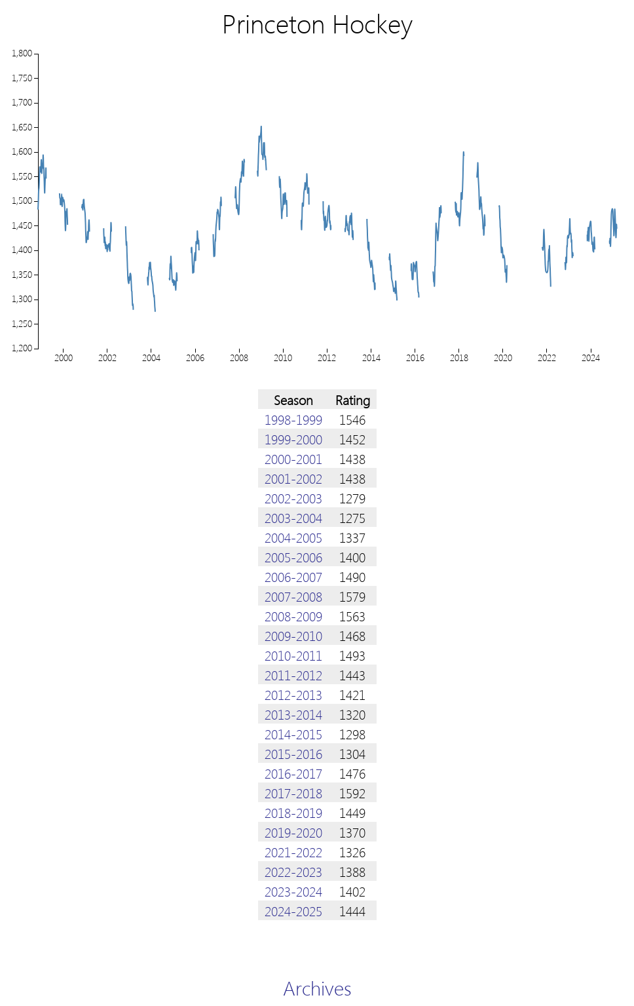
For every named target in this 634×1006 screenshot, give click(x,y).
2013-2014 (293, 714)
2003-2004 (293, 517)
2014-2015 (293, 733)
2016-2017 (293, 773)
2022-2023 (293, 871)
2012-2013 (293, 694)
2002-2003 (293, 497)
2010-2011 (293, 655)
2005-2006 (293, 556)
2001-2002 (293, 478)
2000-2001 (293, 458)
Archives (317, 987)
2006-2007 (293, 576)
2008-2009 (293, 615)
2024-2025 (293, 910)
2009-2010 (293, 635)
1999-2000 (293, 438)
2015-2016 (293, 753)
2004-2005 (293, 537)
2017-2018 (293, 792)
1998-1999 (293, 419)
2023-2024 (293, 890)
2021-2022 (293, 851)
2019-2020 (293, 831)
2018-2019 (293, 812)
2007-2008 (293, 596)
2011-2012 (293, 674)
